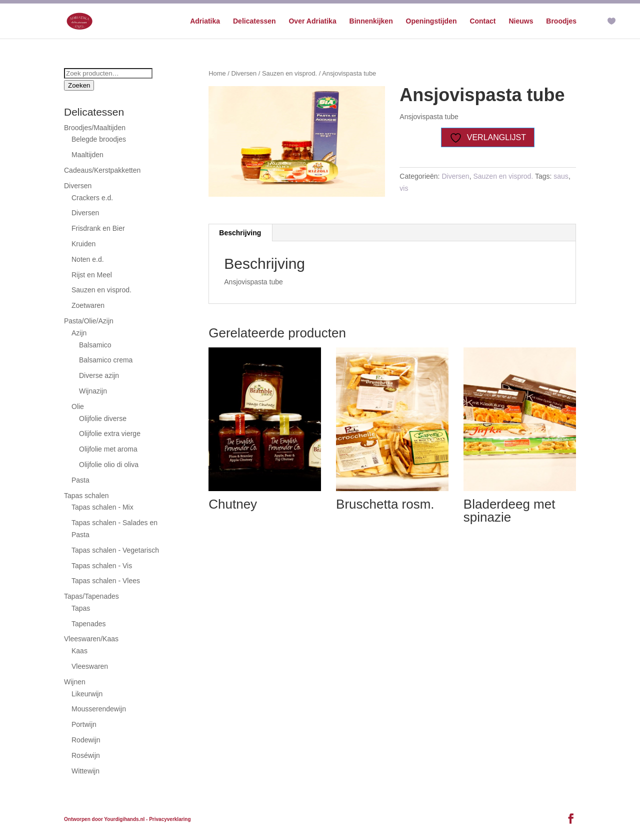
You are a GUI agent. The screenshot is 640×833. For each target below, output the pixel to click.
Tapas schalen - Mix (103, 507)
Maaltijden (88, 155)
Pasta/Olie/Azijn (89, 321)
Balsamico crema (105, 360)
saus (561, 176)
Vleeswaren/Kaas (91, 639)
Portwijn (84, 724)
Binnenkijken (371, 21)
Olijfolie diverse (102, 418)
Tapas (81, 608)
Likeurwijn (87, 694)
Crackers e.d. (92, 198)
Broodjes (561, 21)
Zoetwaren (88, 305)
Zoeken (79, 85)
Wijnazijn (93, 391)
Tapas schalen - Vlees (106, 581)
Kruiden (84, 244)
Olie (78, 406)
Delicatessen (254, 21)
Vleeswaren (90, 666)
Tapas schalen (86, 496)
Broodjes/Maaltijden (95, 128)
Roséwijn (86, 755)
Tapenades (89, 624)
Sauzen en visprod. (289, 73)
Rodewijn (86, 740)
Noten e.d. (88, 259)
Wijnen (75, 682)
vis (404, 188)
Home (217, 73)
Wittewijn (86, 771)
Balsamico (95, 345)
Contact (483, 21)
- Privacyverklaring (168, 819)
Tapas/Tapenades (91, 596)
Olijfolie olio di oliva (108, 465)
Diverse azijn (99, 375)
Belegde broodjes (99, 139)
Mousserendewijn (99, 709)
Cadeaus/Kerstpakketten (102, 170)
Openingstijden (431, 21)
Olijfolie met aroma (108, 449)
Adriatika (205, 21)
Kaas (80, 651)
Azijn (79, 333)
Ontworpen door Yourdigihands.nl (104, 819)
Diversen (243, 73)
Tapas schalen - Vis (102, 566)
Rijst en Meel (92, 275)
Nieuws (520, 21)
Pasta (81, 480)
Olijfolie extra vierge (109, 434)
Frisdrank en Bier (98, 228)
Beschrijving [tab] (240, 233)
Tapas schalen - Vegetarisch (115, 550)
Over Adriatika (312, 21)
